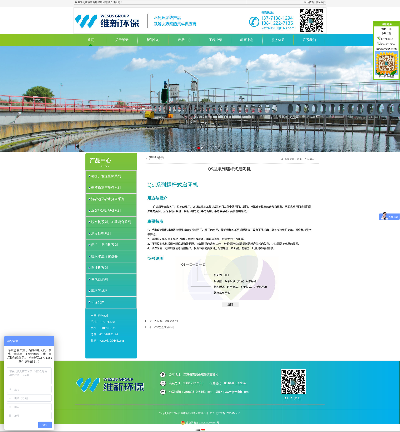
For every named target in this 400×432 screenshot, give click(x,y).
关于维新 (122, 40)
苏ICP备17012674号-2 (228, 413)
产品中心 (184, 40)
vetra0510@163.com (386, 48)
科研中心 (247, 40)
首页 (90, 40)
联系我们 (321, 2)
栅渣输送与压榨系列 (106, 187)
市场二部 (386, 33)
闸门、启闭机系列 (104, 245)
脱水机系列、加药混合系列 (111, 222)
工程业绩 (215, 40)
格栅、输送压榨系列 (106, 176)
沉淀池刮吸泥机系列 (106, 210)
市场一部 (386, 29)
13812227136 (386, 44)
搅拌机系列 (99, 268)
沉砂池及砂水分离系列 (107, 199)
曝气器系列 (99, 279)
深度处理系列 (101, 233)
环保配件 (97, 302)
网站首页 (309, 2)
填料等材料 (99, 290)
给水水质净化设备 (104, 256)
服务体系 (278, 40)
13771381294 (386, 38)
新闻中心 (153, 40)
